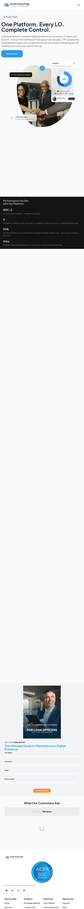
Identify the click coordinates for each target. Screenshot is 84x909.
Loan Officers (49, 871)
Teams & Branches (51, 875)
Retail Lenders (49, 884)
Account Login (11, 884)
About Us (8, 875)
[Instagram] (7, 858)
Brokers (46, 879)
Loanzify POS (30, 875)
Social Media (29, 886)
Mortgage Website (32, 871)
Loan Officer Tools (70, 895)
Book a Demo (12, 54)
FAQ (64, 875)
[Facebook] (24, 858)
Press (65, 879)
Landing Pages (30, 895)
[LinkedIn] (12, 858)
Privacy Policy (61, 904)
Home (7, 871)
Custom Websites (31, 891)
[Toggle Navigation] (78, 5)
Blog (65, 884)
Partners (66, 871)
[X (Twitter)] (18, 858)
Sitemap (8, 892)
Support (8, 888)
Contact (8, 879)
